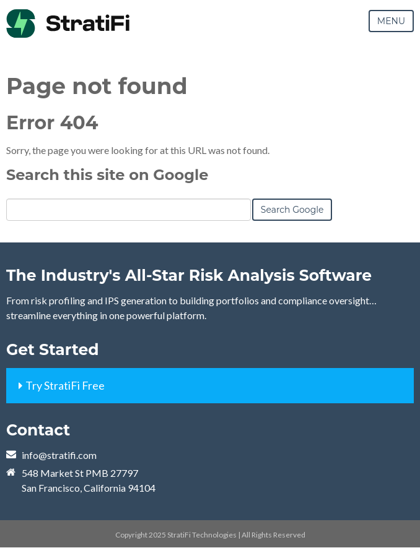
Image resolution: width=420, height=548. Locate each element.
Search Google (292, 209)
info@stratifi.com (59, 455)
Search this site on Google (107, 175)
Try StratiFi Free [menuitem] (65, 385)
